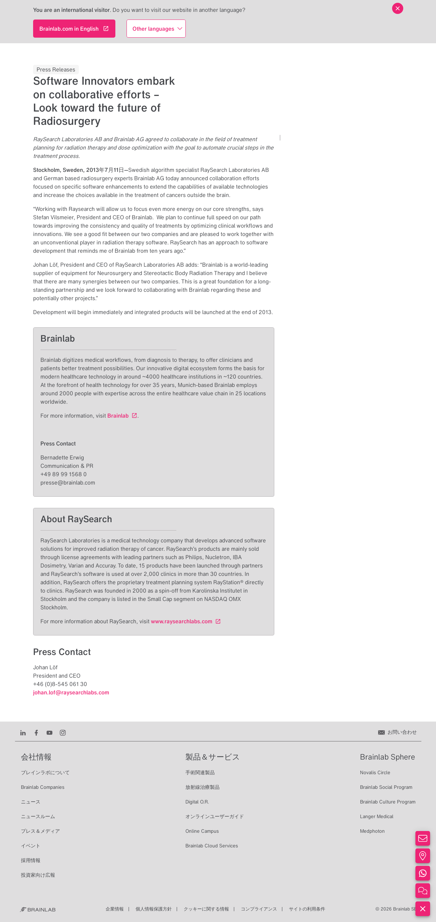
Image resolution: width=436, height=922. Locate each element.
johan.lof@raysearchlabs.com (71, 692)
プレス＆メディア (40, 831)
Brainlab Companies (42, 787)
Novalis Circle (375, 772)
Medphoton (372, 831)
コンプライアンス (259, 909)
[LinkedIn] (23, 732)
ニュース (30, 801)
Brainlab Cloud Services (211, 845)
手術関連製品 (200, 772)
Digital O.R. (197, 801)
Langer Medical (376, 816)
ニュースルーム (38, 816)
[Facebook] (36, 732)
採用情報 (30, 860)
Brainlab (118, 415)
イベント (30, 845)
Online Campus (202, 831)
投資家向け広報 (38, 874)
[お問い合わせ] (397, 732)
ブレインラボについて (45, 772)
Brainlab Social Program (386, 787)
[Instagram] (62, 732)
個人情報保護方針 (154, 909)
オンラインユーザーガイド (214, 816)
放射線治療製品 (202, 787)
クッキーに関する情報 (206, 909)
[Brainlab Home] (37, 909)
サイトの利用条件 (307, 909)
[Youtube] (49, 732)
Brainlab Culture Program (387, 801)
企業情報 (115, 909)
